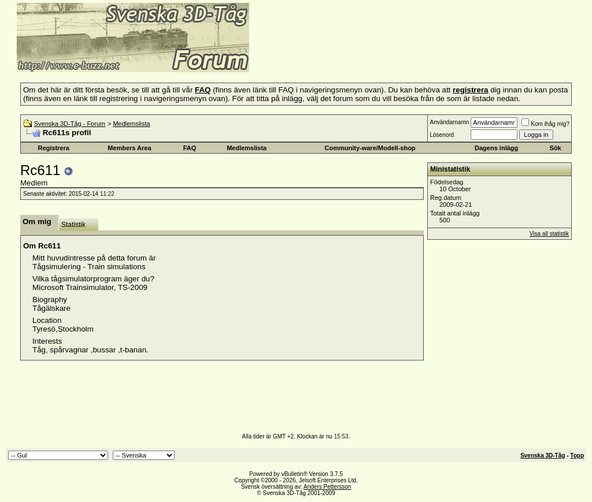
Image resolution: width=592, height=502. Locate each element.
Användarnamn (449, 122)
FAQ (190, 147)
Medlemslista (131, 123)
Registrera (53, 147)
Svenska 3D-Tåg (542, 455)
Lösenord (442, 135)
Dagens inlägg (496, 147)
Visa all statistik (549, 233)
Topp (577, 455)
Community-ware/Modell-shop (370, 147)
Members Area (129, 147)
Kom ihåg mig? (545, 124)
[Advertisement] (391, 55)
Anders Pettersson (327, 487)
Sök (555, 147)
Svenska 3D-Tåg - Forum (69, 123)
